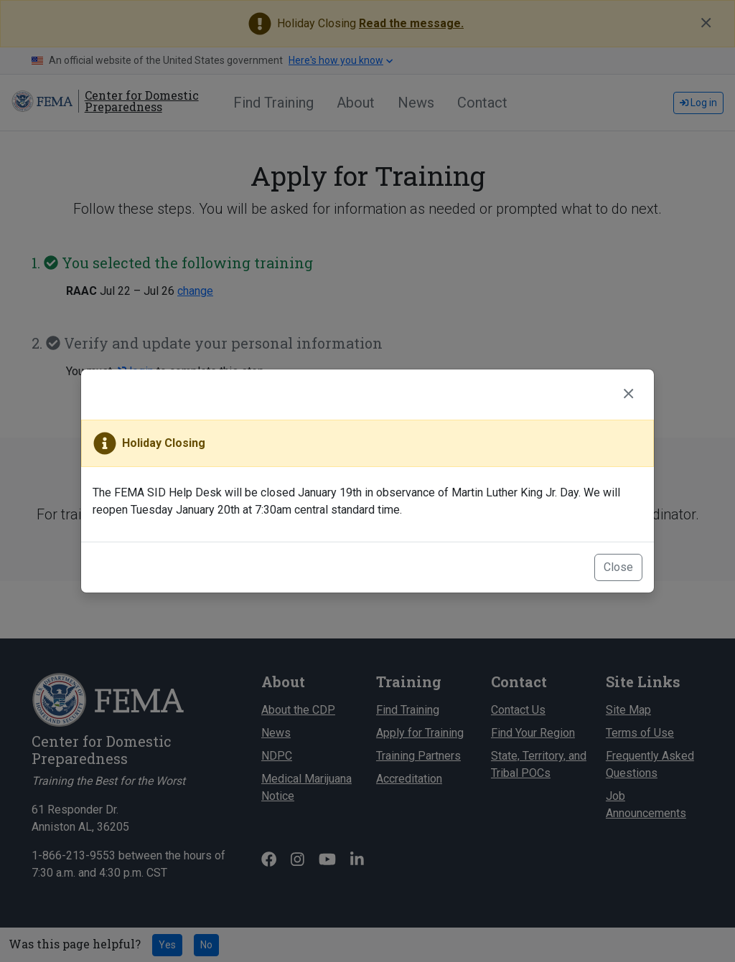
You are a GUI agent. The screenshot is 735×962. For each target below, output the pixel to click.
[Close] (628, 394)
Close (618, 567)
